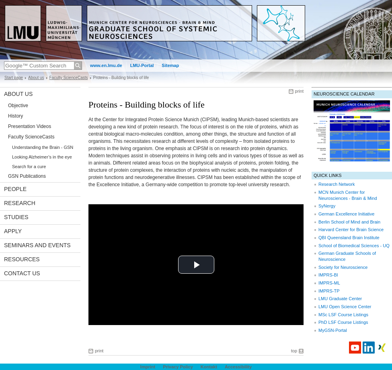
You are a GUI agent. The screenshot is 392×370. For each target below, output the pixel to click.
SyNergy (326, 205)
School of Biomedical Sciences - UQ (354, 245)
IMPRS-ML (329, 283)
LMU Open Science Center (344, 306)
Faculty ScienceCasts (68, 77)
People (15, 189)
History (15, 116)
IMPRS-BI (328, 274)
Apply (13, 231)
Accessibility (238, 366)
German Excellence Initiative (346, 213)
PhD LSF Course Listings (343, 322)
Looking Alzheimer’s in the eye (42, 157)
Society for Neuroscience (342, 267)
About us (36, 77)
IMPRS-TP (329, 291)
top (294, 350)
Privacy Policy (178, 366)
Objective (18, 105)
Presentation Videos (29, 126)
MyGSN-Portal (332, 330)
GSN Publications (27, 176)
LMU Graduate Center (340, 298)
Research (19, 203)
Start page (13, 77)
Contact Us (22, 273)
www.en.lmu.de (106, 65)
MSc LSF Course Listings (343, 314)
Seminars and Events (37, 245)
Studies (16, 217)
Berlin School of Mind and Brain (349, 222)
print (299, 91)
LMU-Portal (142, 65)
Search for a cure (29, 166)
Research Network (336, 184)
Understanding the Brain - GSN (42, 147)
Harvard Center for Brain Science (351, 229)
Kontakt (209, 366)
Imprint (147, 366)
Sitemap (170, 65)
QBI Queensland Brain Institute (349, 237)
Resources (22, 259)
